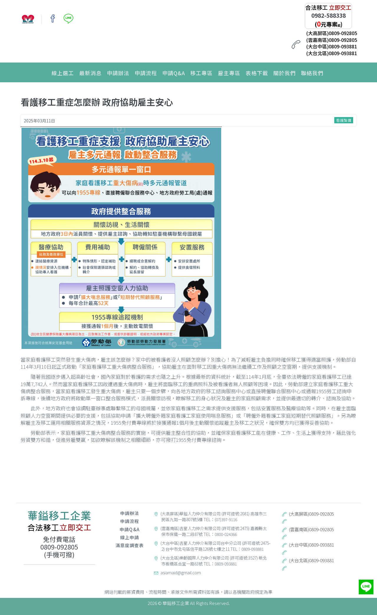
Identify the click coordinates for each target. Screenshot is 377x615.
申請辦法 (118, 73)
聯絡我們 (312, 73)
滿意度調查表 (129, 545)
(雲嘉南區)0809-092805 (331, 39)
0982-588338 (328, 15)
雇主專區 (229, 73)
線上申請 (129, 537)
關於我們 (284, 73)
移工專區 (201, 73)
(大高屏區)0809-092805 (331, 33)
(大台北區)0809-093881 (331, 53)
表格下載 (257, 73)
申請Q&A (173, 73)
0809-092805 (59, 546)
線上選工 (63, 73)
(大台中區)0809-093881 (331, 46)
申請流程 (146, 73)
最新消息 (90, 73)
